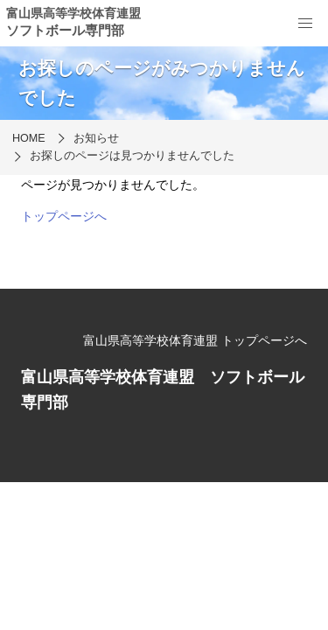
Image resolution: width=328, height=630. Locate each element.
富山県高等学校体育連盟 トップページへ (195, 340)
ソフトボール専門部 (65, 30)
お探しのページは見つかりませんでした (132, 156)
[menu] (305, 23)
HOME (28, 138)
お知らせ (96, 138)
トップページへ (64, 216)
